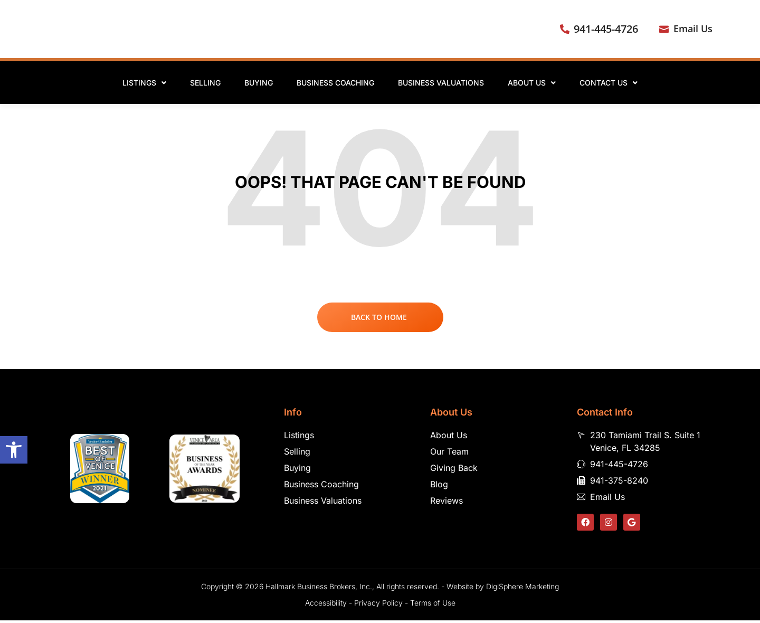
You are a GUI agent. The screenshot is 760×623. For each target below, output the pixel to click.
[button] (13, 450)
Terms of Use (432, 605)
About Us (532, 83)
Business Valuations (441, 82)
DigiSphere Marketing (522, 588)
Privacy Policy (378, 605)
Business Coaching (335, 82)
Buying (258, 82)
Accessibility (326, 605)
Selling (205, 82)
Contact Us (609, 83)
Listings (144, 83)
